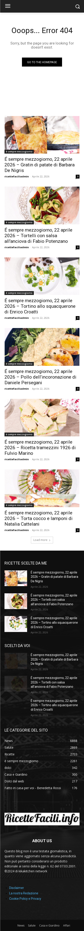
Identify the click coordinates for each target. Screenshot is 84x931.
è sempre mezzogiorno (19, 151)
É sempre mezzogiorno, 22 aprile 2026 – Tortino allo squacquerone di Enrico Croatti (39, 306)
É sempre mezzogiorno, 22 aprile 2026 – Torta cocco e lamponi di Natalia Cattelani (38, 518)
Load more (42, 540)
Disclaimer (16, 888)
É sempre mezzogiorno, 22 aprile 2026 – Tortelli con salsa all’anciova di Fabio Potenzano (38, 235)
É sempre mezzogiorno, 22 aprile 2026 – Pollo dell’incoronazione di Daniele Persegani (40, 377)
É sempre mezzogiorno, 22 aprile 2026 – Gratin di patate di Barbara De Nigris (39, 164)
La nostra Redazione (23, 893)
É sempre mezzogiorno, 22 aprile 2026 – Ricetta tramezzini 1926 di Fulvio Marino (40, 447)
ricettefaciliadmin (16, 176)
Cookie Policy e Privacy (25, 898)
